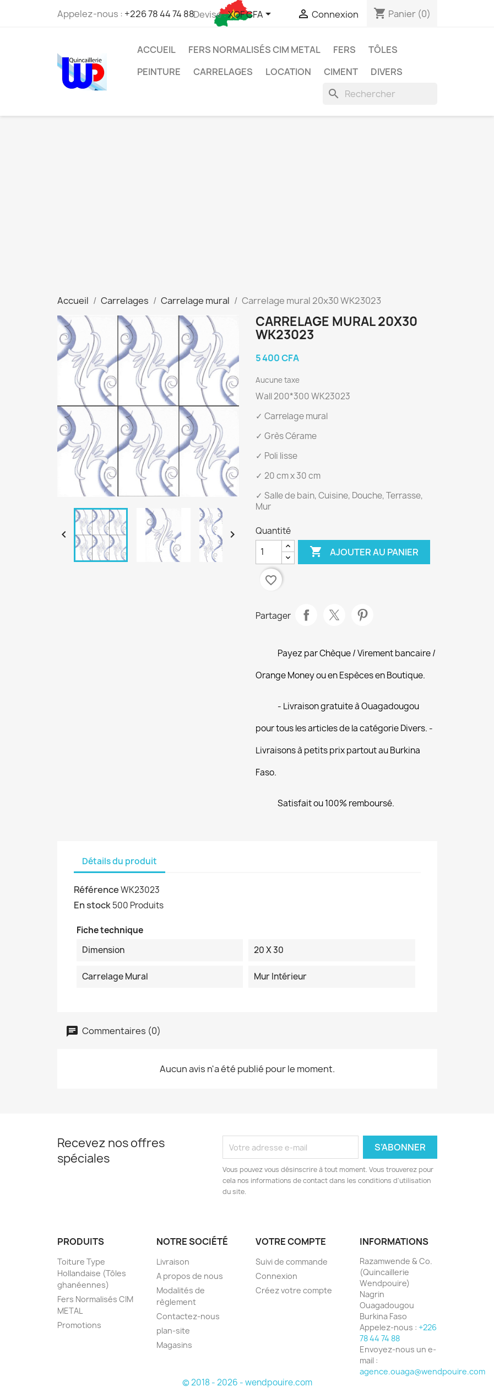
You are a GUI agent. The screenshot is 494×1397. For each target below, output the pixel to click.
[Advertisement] (247, 212)
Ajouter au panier (364, 552)
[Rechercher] (380, 94)
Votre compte (291, 1241)
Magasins (174, 1345)
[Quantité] (269, 552)
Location (288, 72)
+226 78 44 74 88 (159, 14)
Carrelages (223, 72)
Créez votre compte (294, 1290)
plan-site (173, 1330)
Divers (387, 72)
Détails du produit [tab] (119, 861)
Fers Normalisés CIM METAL (254, 50)
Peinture (159, 72)
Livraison (172, 1261)
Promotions (79, 1325)
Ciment (341, 72)
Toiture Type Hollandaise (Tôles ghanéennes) (91, 1273)
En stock (92, 905)
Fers (344, 50)
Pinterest (362, 615)
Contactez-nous (188, 1316)
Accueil (156, 50)
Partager (306, 615)
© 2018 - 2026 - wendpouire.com (247, 1382)
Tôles (383, 50)
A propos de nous (189, 1276)
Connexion (276, 1276)
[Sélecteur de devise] (251, 15)
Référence (96, 889)
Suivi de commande (292, 1261)
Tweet (334, 615)
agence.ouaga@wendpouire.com (422, 1371)
